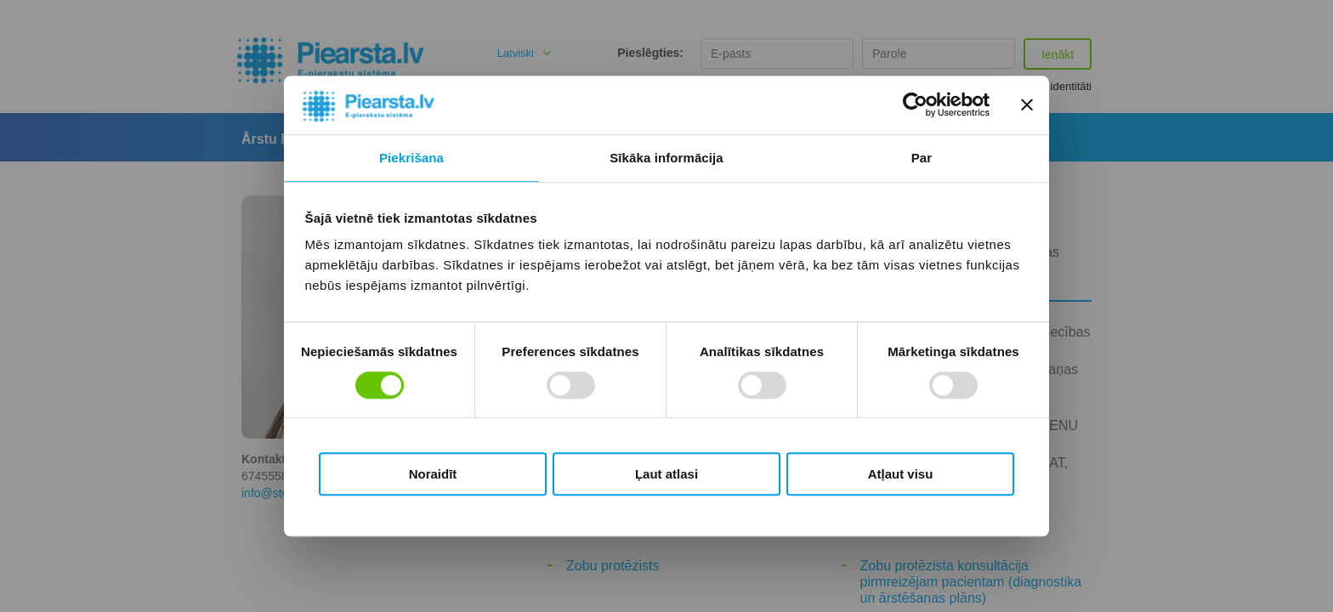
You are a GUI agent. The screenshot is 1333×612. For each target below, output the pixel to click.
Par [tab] (922, 157)
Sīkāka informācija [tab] (666, 157)
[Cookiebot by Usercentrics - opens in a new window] (915, 105)
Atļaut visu (900, 474)
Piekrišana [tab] (411, 157)
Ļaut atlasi (666, 474)
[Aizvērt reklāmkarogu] (1027, 105)
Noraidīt (433, 474)
